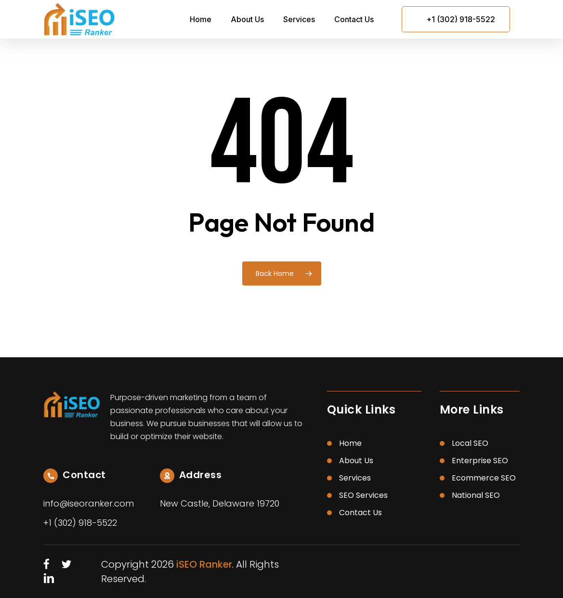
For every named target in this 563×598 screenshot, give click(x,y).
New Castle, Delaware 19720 (219, 503)
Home (350, 443)
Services (355, 477)
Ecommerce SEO (484, 477)
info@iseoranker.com (88, 503)
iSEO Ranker (204, 564)
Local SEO (470, 443)
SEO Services (363, 495)
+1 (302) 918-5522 (460, 19)
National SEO (476, 495)
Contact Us (360, 512)
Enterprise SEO (480, 460)
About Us (356, 460)
